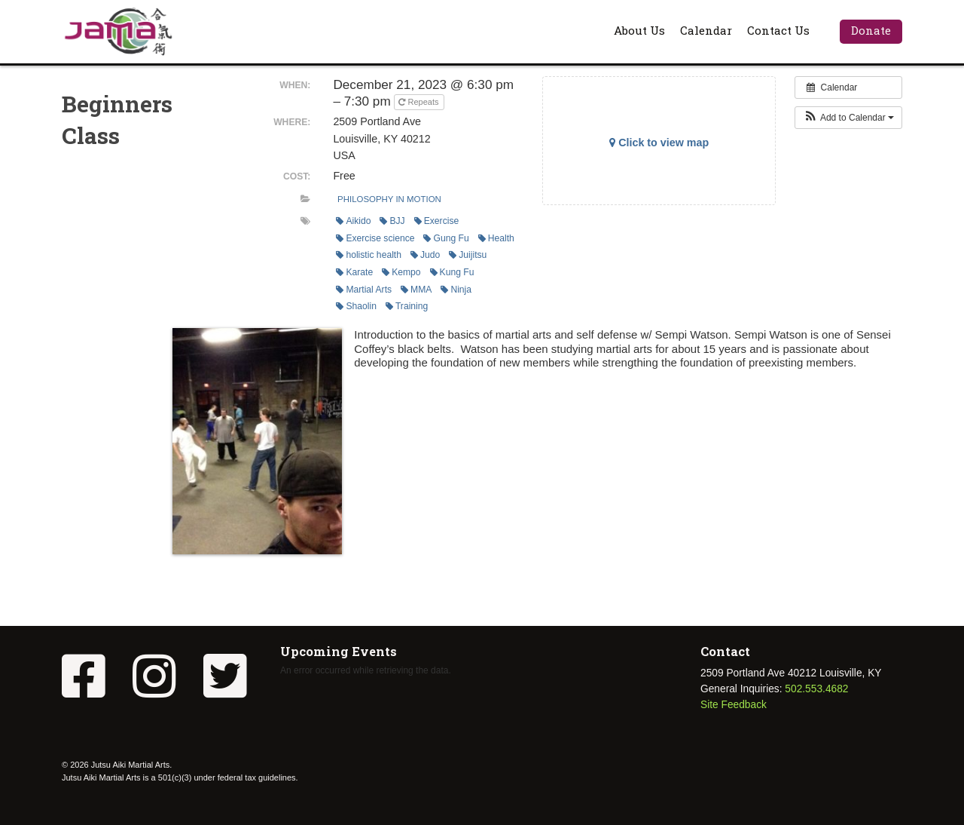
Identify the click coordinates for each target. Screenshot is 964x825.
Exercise (436, 221)
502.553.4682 (816, 689)
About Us (639, 30)
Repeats (419, 101)
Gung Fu (445, 238)
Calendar (706, 30)
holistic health (368, 255)
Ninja (456, 289)
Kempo (401, 272)
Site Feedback (733, 704)
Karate (354, 272)
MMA (416, 289)
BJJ (392, 221)
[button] (848, 117)
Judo (425, 255)
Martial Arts (364, 289)
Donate (871, 30)
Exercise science (375, 238)
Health (496, 238)
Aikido (353, 221)
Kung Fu (452, 272)
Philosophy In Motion (389, 199)
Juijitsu (468, 255)
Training (407, 306)
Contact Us (778, 30)
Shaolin (356, 306)
